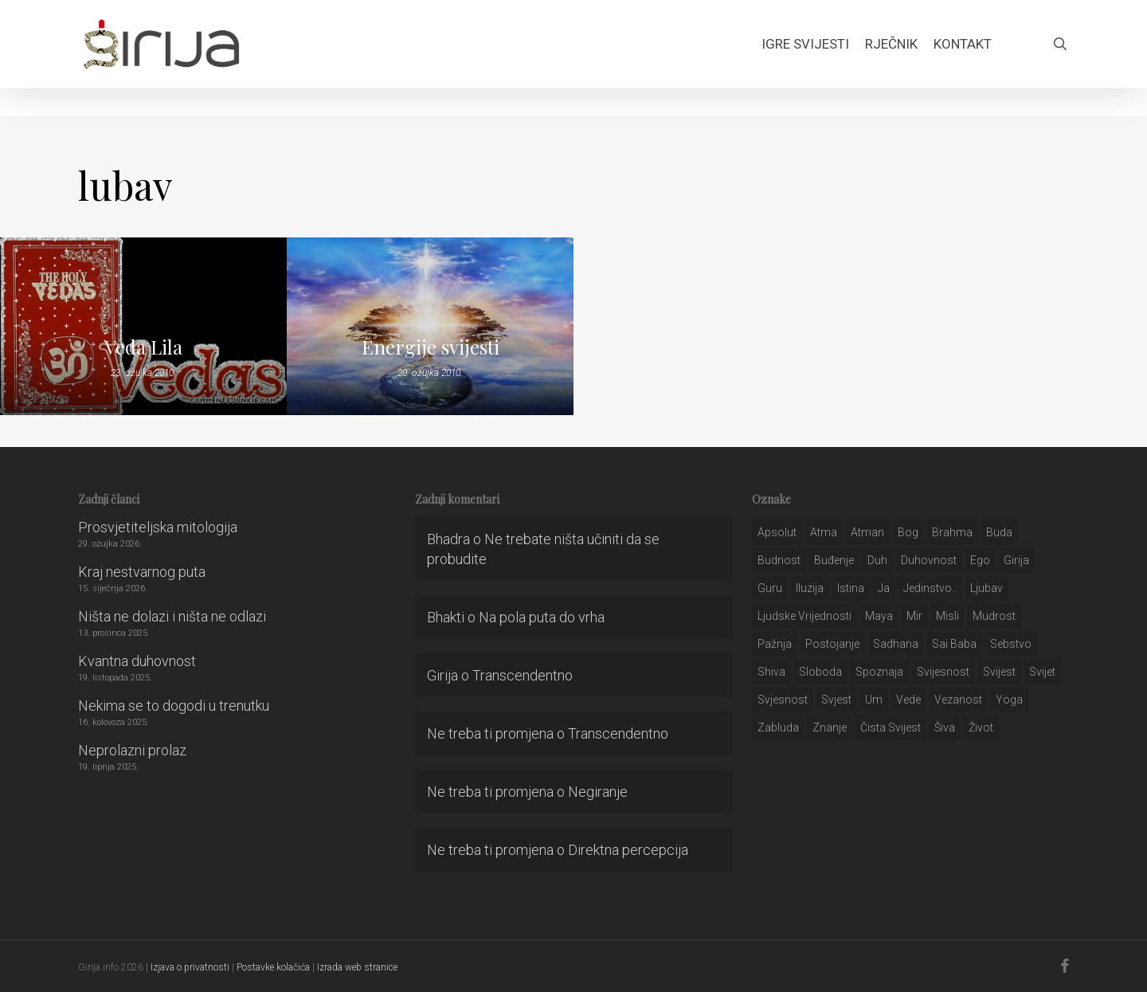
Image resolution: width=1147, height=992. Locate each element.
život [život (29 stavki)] (981, 727)
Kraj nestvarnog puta (142, 571)
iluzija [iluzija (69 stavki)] (810, 588)
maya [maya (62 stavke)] (879, 616)
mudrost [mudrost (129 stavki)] (994, 616)
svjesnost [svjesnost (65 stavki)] (782, 699)
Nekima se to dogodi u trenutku (173, 705)
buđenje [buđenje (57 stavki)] (834, 560)
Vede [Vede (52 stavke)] (908, 699)
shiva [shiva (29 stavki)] (771, 671)
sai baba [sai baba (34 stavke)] (954, 643)
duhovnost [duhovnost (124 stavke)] (929, 560)
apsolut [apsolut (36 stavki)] (777, 532)
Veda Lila (143, 346)
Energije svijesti (430, 346)
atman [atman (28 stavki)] (867, 532)
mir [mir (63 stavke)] (914, 616)
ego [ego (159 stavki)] (980, 560)
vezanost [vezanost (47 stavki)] (958, 699)
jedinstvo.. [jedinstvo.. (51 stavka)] (930, 588)
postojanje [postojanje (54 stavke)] (832, 643)
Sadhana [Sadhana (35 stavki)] (895, 643)
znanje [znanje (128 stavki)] (829, 727)
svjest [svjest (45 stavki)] (836, 699)
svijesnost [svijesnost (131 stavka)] (943, 671)
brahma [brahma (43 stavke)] (952, 532)
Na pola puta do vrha (542, 617)
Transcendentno (522, 675)
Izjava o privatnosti (190, 967)
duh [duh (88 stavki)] (877, 560)
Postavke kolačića (273, 967)
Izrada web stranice (357, 967)
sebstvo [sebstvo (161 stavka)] (1011, 643)
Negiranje (598, 791)
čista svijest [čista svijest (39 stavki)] (890, 727)
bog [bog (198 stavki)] (908, 532)
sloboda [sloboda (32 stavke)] (820, 671)
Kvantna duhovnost (137, 661)
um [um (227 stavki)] (874, 699)
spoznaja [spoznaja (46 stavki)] (879, 671)
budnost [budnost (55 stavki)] (779, 560)
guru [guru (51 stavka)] (769, 588)
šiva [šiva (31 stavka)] (944, 727)
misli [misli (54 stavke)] (947, 616)
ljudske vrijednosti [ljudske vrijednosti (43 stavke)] (804, 616)
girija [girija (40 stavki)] (1016, 560)
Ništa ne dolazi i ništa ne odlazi (172, 616)
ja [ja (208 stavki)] (884, 588)
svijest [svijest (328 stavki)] (999, 671)
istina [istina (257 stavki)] (850, 588)
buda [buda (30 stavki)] (999, 532)
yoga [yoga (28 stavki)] (1009, 699)
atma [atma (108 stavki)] (823, 532)
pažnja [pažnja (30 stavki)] (774, 643)
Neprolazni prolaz (132, 750)
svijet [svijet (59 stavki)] (1042, 671)
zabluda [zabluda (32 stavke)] (778, 727)
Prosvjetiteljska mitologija (157, 527)
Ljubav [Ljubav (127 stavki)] (986, 588)
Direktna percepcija (628, 849)
